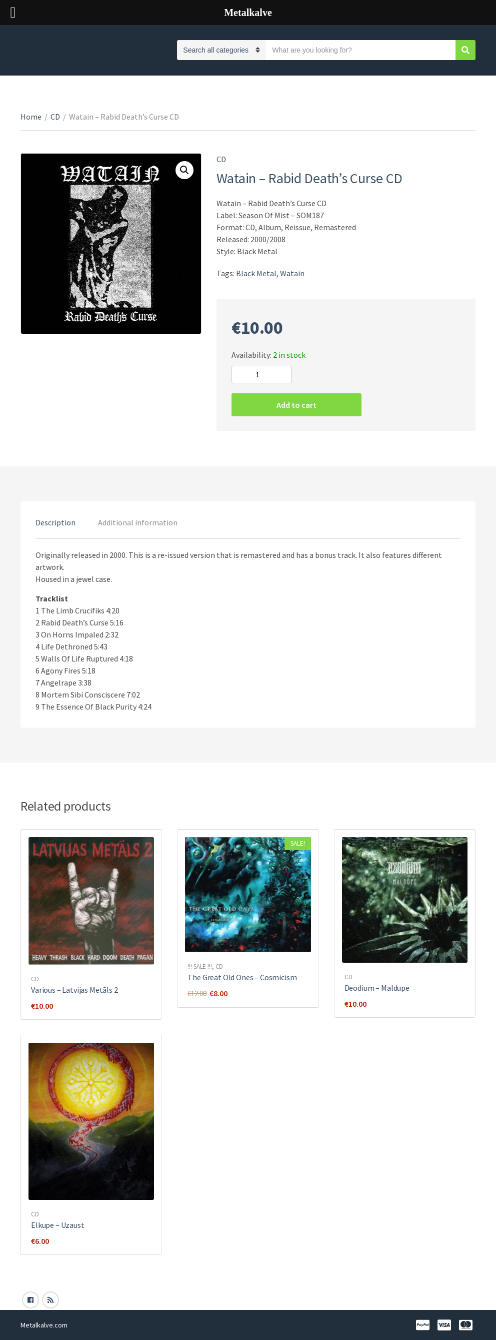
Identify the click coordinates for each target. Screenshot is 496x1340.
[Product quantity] (262, 374)
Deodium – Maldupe (377, 988)
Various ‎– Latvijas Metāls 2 (74, 990)
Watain (292, 273)
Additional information (138, 522)
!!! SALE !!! (200, 966)
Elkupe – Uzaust (57, 1225)
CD (55, 117)
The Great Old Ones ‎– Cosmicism (242, 977)
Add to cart (296, 405)
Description (56, 522)
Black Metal (256, 273)
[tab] (56, 522)
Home (31, 117)
